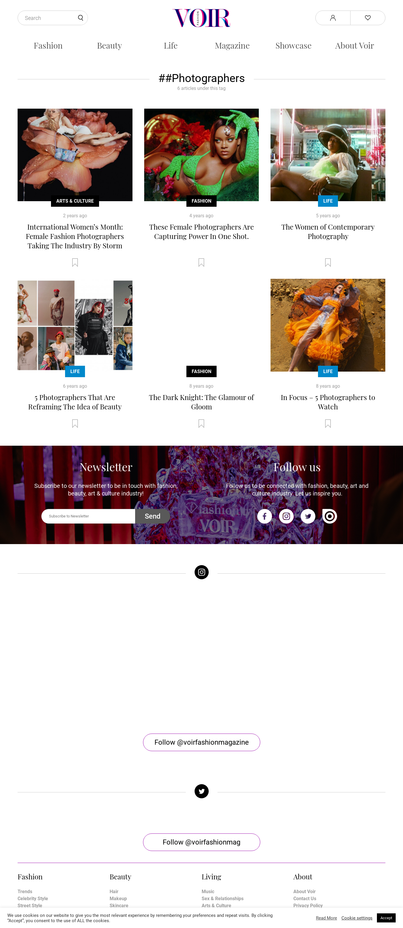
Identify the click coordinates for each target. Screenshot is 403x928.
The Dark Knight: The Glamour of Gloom (201, 401)
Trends (25, 817)
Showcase (294, 45)
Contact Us (304, 824)
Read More (326, 918)
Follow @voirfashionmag (201, 768)
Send (153, 516)
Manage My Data (311, 852)
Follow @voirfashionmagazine (201, 668)
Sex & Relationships (223, 824)
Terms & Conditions (314, 838)
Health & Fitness (127, 838)
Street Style (30, 831)
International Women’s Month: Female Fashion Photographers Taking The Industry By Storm (75, 236)
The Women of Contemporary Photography (328, 231)
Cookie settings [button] (357, 918)
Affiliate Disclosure (313, 845)
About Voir (354, 45)
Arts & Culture (75, 201)
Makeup (118, 824)
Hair (114, 817)
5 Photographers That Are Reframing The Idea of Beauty (75, 401)
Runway (26, 838)
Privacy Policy (308, 831)
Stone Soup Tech (214, 907)
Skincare (119, 831)
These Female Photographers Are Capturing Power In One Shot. (201, 231)
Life (171, 45)
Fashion (48, 45)
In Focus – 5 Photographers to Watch (328, 401)
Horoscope (213, 838)
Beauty (109, 45)
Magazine (232, 45)
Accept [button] (386, 918)
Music (208, 817)
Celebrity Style (33, 824)
